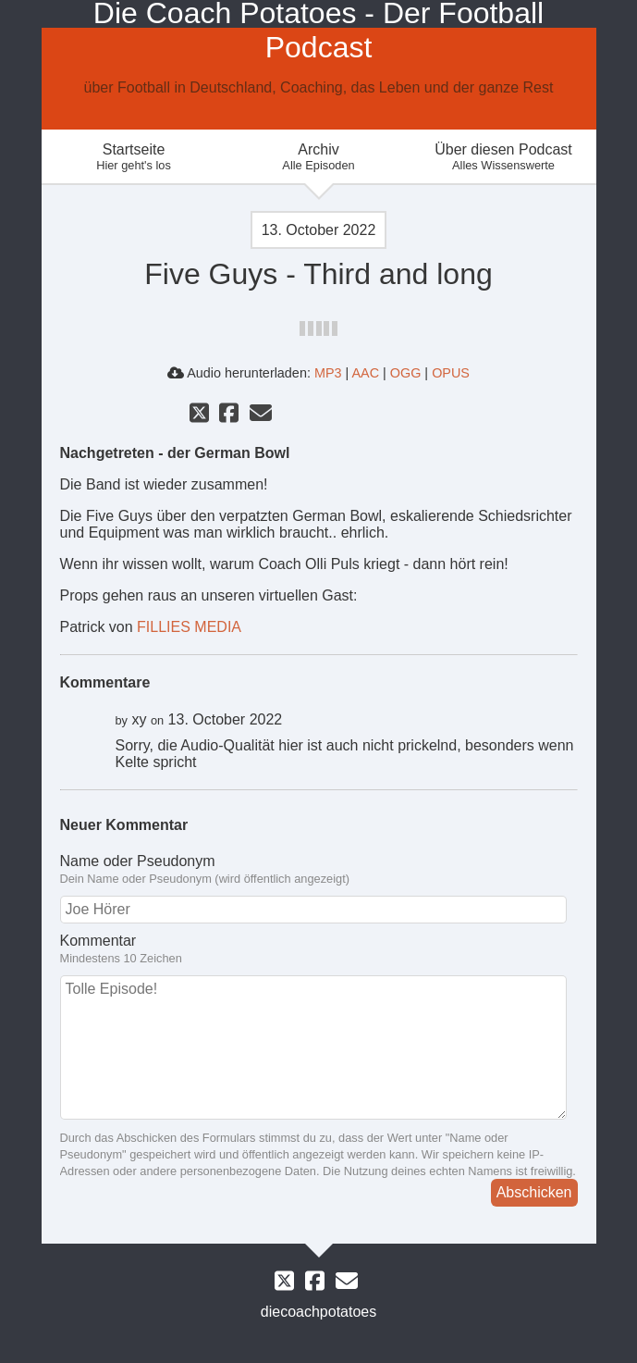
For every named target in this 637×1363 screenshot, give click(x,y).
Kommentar (319, 949)
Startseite (134, 157)
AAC (365, 373)
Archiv (319, 157)
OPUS (451, 373)
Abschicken (534, 1192)
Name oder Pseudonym (319, 869)
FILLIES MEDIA (189, 627)
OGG (406, 373)
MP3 (328, 373)
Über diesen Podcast (503, 157)
